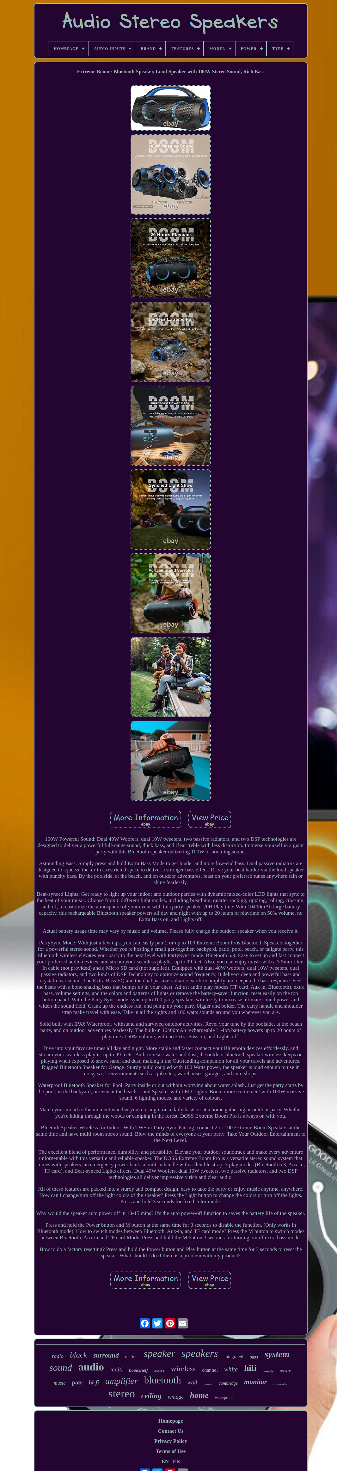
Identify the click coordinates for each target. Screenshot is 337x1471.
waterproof (224, 1397)
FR (176, 1461)
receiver (286, 1370)
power (208, 1384)
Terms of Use (171, 1451)
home (199, 1395)
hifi (250, 1368)
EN (165, 1461)
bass (254, 1357)
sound (60, 1367)
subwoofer (280, 1384)
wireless (183, 1368)
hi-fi (94, 1382)
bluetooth (162, 1380)
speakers (199, 1353)
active (159, 1370)
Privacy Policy (170, 1441)
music (59, 1383)
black (78, 1355)
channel (210, 1370)
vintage (176, 1397)
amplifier (121, 1381)
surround (106, 1355)
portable (268, 1371)
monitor (255, 1382)
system (277, 1354)
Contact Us (171, 1431)
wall (192, 1382)
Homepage (170, 1421)
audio (91, 1367)
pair (77, 1382)
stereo (121, 1394)
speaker (159, 1353)
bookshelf (138, 1370)
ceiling (151, 1396)
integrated (233, 1356)
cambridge (228, 1383)
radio (58, 1356)
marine (131, 1356)
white (231, 1369)
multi (116, 1369)
